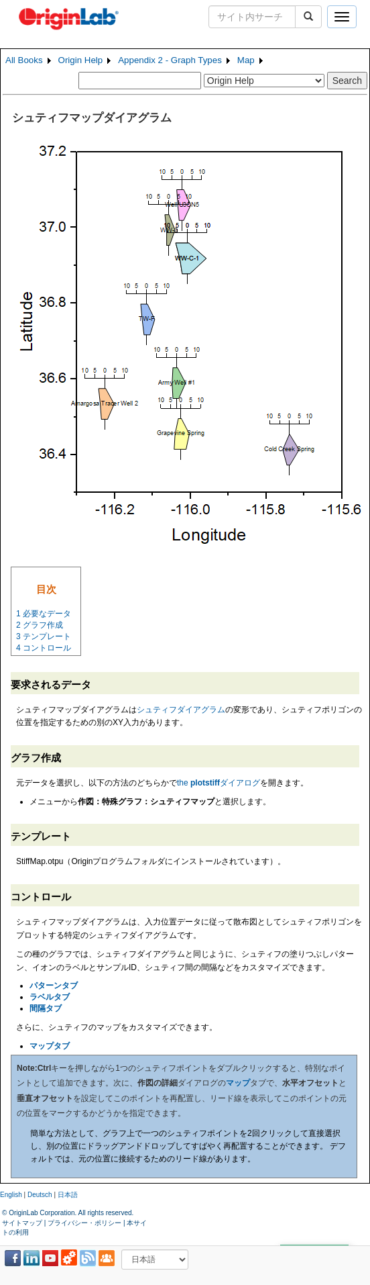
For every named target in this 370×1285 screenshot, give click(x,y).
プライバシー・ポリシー (84, 1223)
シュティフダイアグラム (181, 709)
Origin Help (80, 60)
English (11, 1194)
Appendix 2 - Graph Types (170, 60)
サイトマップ (22, 1223)
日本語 (68, 1194)
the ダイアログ (218, 783)
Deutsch (39, 1194)
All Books (24, 60)
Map (246, 60)
